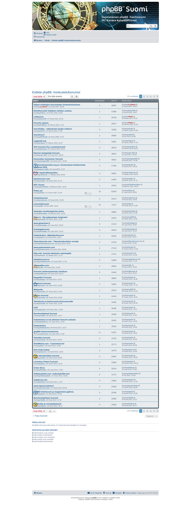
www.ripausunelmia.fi (44, 386)
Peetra (45, 334)
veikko (42, 181)
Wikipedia (38, 289)
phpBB (94, 498)
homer (42, 255)
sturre (42, 237)
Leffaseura (39, 117)
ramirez (131, 253)
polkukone (44, 322)
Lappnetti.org (40, 141)
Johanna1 (43, 175)
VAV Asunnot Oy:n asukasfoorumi (49, 147)
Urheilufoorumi (41, 198)
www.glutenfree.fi (42, 223)
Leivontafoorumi (41, 204)
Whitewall (43, 137)
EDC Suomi (39, 185)
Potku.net (38, 191)
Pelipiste (43, 125)
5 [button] (154, 96)
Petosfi (42, 219)
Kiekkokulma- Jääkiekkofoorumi (49, 235)
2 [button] (143, 96)
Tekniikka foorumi (42, 338)
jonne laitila (44, 169)
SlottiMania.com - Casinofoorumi (49, 344)
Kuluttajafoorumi (41, 229)
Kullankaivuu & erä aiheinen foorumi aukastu (55, 320)
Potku (42, 193)
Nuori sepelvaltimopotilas (46, 173)
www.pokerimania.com (44, 247)
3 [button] (147, 96)
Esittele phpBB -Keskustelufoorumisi (56, 92)
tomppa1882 (44, 161)
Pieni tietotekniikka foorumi (46, 356)
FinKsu (42, 113)
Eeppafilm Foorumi (42, 277)
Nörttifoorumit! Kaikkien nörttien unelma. (53, 111)
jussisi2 (43, 309)
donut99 (43, 119)
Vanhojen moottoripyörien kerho (49, 211)
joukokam (43, 149)
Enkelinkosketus (134, 184)
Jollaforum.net (40, 380)
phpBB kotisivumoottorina (46, 331)
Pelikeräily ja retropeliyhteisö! (47, 404)
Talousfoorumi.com (47, 243)
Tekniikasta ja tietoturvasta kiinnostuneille (53, 301)
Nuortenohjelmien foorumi (46, 398)
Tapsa (42, 143)
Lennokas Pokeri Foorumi (46, 362)
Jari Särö (43, 155)
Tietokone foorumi (42, 283)
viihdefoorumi (45, 261)
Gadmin (43, 406)
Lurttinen (43, 107)
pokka (42, 364)
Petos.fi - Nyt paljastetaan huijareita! (50, 217)
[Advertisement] (95, 67)
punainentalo (45, 388)
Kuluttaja (43, 225)
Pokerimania (44, 249)
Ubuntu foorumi (41, 295)
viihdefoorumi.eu (41, 259)
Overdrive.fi (39, 135)
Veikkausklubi (45, 376)
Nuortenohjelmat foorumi (45, 313)
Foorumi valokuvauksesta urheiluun (50, 271)
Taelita (42, 315)
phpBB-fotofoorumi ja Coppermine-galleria (53, 392)
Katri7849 (131, 110)
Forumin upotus (41, 123)
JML (41, 267)
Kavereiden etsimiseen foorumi (48, 159)
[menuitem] (46, 32)
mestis (42, 285)
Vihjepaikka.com (41, 265)
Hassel (42, 382)
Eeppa (42, 279)
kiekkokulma (44, 328)
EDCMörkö (44, 187)
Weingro (43, 370)
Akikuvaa (43, 273)
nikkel (130, 134)
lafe (41, 206)
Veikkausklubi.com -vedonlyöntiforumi (52, 374)
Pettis (130, 116)
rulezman (43, 200)
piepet (42, 394)
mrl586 (131, 289)
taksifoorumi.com (42, 179)
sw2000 (131, 217)
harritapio (43, 213)
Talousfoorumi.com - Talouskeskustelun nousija (56, 241)
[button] (157, 96)
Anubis (131, 165)
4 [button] (150, 96)
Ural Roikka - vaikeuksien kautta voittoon (53, 129)
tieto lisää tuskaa (41, 350)
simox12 (43, 352)
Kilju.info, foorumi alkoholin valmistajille (52, 253)
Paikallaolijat (38, 422)
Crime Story (39, 368)
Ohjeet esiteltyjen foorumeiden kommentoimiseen (57, 105)
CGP (36, 307)
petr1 (42, 346)
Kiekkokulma (40, 326)
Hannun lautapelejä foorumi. (47, 153)
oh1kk (42, 131)
